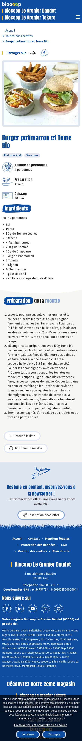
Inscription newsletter (41, 515)
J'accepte (54, 734)
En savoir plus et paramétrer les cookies (40, 725)
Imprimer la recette (25, 448)
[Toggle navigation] (78, 18)
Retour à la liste (22, 436)
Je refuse (28, 734)
